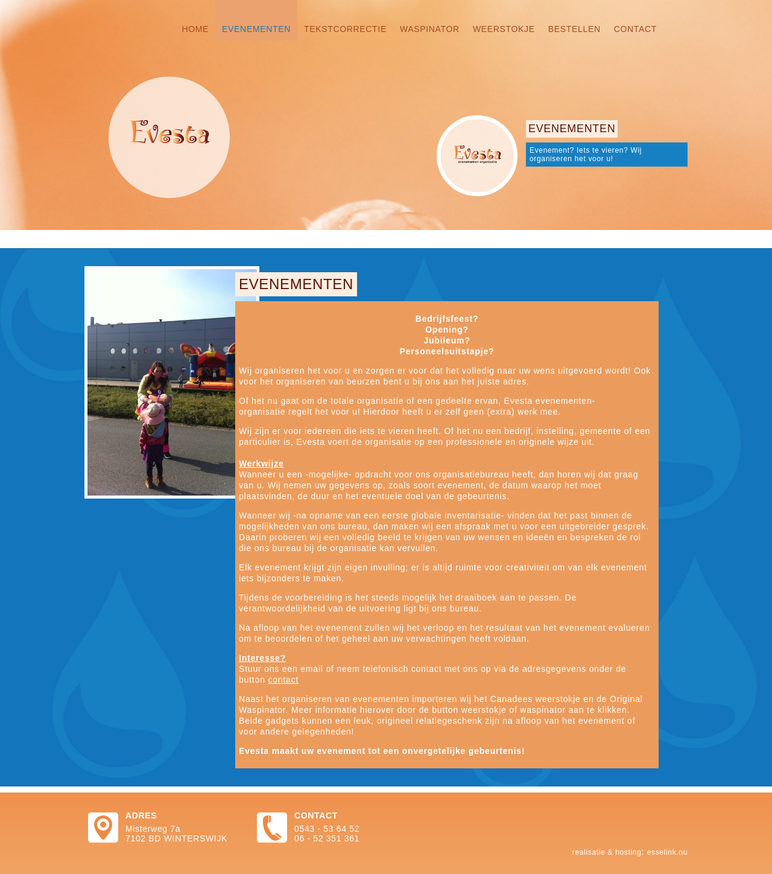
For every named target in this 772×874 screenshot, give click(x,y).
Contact (635, 29)
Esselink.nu (667, 852)
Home (195, 29)
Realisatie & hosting (607, 852)
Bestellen (574, 29)
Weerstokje (504, 29)
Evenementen (256, 29)
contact (283, 679)
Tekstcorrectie (345, 29)
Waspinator (430, 29)
